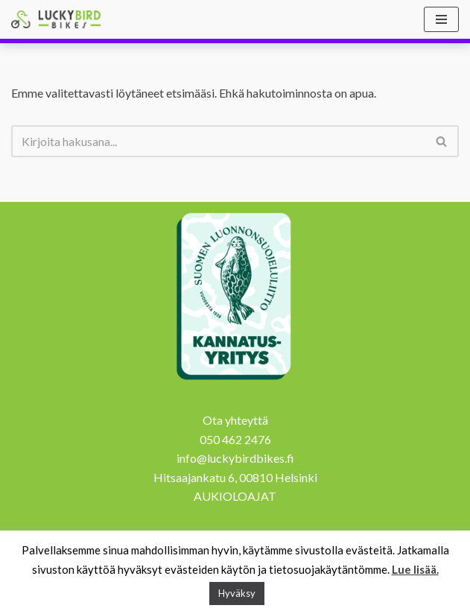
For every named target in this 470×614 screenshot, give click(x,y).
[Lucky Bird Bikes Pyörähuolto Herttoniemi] (56, 19)
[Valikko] (441, 19)
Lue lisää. (415, 569)
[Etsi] (218, 141)
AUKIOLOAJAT (235, 496)
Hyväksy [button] (236, 593)
